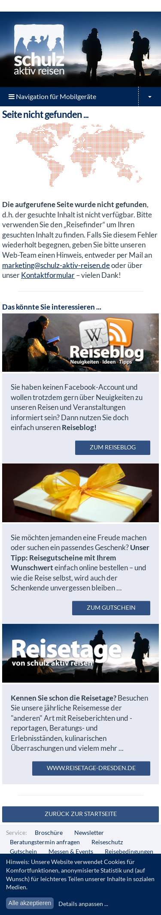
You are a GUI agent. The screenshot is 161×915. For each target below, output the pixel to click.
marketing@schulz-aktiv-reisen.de (56, 265)
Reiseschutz (107, 842)
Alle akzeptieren (30, 903)
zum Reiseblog (113, 447)
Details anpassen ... (83, 903)
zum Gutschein (111, 607)
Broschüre (49, 832)
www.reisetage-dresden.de (91, 767)
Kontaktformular (48, 275)
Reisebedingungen (129, 851)
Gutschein (23, 851)
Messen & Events (71, 851)
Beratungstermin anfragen (45, 842)
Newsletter (89, 832)
